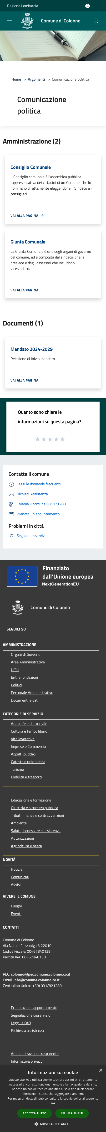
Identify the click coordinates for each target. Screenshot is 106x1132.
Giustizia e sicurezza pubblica (34, 808)
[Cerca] (96, 21)
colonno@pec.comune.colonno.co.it (40, 974)
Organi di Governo (25, 654)
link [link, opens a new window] (53, 1103)
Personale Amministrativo (32, 692)
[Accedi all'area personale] (87, 6)
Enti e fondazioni (24, 677)
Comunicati (20, 877)
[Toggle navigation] (9, 20)
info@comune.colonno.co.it (37, 980)
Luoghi (16, 906)
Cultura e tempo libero (29, 731)
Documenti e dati (25, 700)
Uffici (15, 669)
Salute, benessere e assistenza (36, 830)
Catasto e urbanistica (28, 762)
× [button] (100, 1070)
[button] (53, 1124)
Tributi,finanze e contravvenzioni (37, 815)
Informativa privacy (26, 1061)
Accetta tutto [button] (34, 1113)
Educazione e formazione (31, 800)
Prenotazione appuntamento (34, 1007)
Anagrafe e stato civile (29, 723)
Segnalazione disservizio (30, 1015)
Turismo (17, 769)
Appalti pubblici (23, 754)
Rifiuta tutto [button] (72, 1113)
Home (16, 79)
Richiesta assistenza (27, 1030)
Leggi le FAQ (21, 1023)
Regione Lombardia (22, 6)
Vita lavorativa (23, 739)
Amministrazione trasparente (35, 1053)
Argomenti (36, 79)
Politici (16, 685)
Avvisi (16, 884)
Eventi (16, 913)
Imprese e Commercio (28, 746)
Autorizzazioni (22, 838)
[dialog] (53, 1098)
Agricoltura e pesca (26, 846)
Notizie (16, 869)
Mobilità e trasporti (26, 777)
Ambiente (19, 823)
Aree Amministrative (28, 662)
